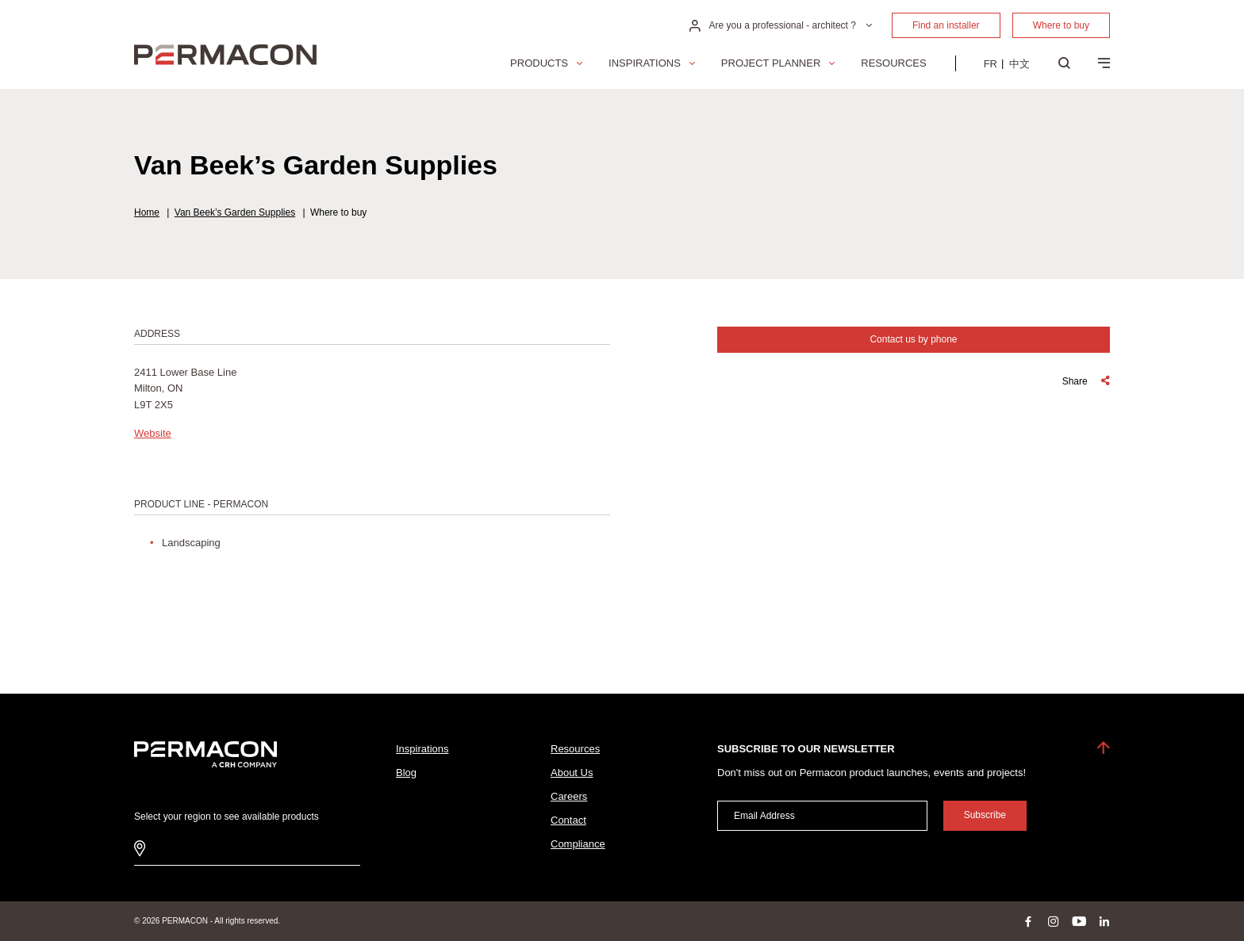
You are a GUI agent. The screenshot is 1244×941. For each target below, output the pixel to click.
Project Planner (770, 63)
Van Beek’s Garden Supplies (235, 212)
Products (539, 63)
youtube (1079, 921)
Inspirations (645, 63)
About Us (572, 772)
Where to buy (1061, 25)
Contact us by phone (913, 339)
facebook (1028, 921)
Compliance (578, 844)
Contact (568, 820)
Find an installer (946, 25)
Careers (569, 796)
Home (146, 212)
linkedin (1104, 921)
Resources (893, 63)
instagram (1053, 921)
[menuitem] (990, 63)
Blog (406, 772)
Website (152, 433)
